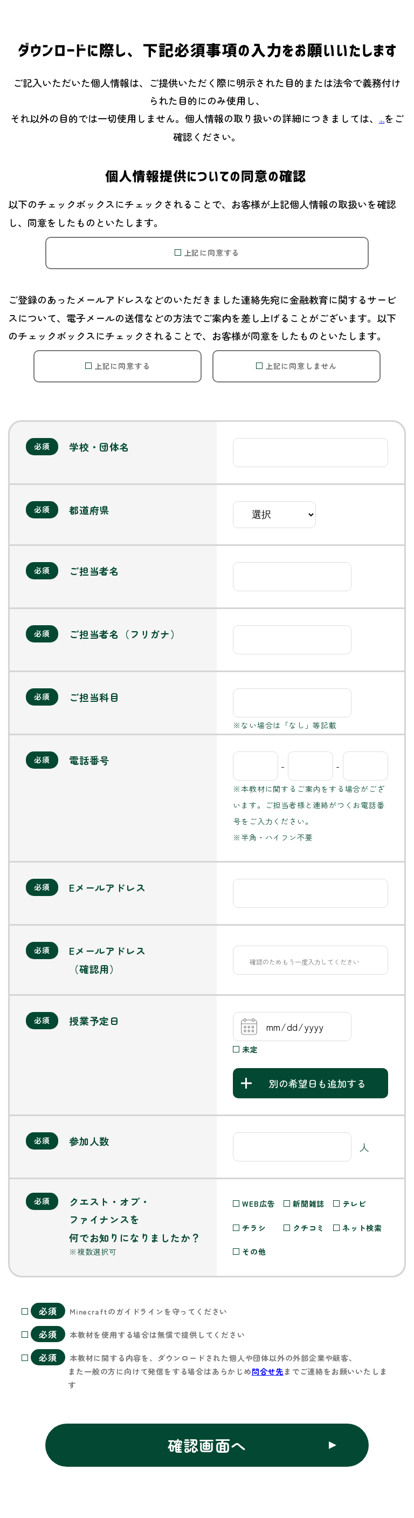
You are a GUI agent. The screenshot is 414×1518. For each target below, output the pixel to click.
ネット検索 (362, 1227)
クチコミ (309, 1227)
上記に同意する (212, 252)
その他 (254, 1251)
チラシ (254, 1227)
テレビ (354, 1203)
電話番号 (89, 760)
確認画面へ (207, 1445)
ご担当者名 (94, 571)
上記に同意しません (301, 365)
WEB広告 (258, 1203)
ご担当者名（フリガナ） (125, 634)
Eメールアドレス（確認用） (107, 959)
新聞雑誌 (309, 1203)
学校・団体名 (99, 447)
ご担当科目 (94, 697)
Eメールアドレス (107, 887)
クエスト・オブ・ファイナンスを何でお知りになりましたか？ (135, 1220)
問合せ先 (268, 1371)
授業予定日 (94, 1021)
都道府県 (89, 510)
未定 (250, 1049)
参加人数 (89, 1141)
